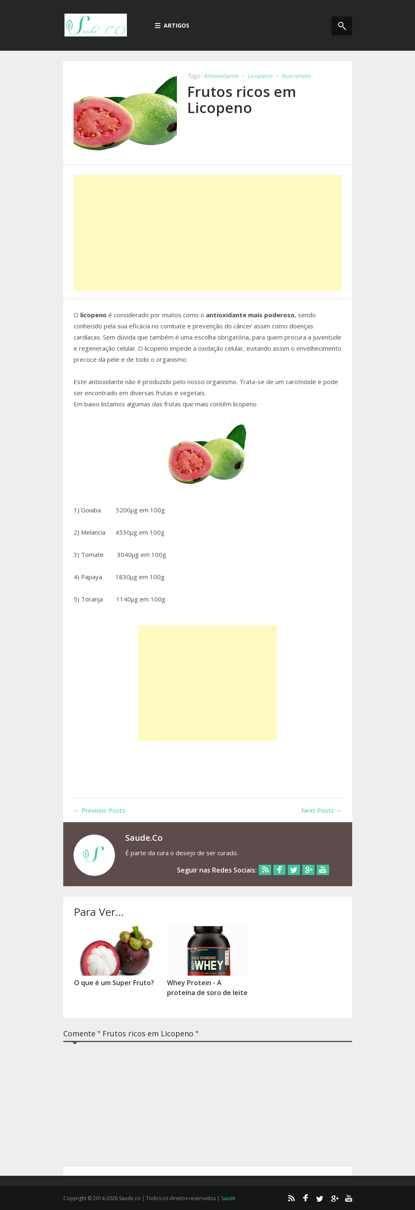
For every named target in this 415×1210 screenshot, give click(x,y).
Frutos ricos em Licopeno (241, 99)
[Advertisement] (208, 232)
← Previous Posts (99, 810)
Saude (228, 1198)
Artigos (172, 25)
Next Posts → (321, 810)
